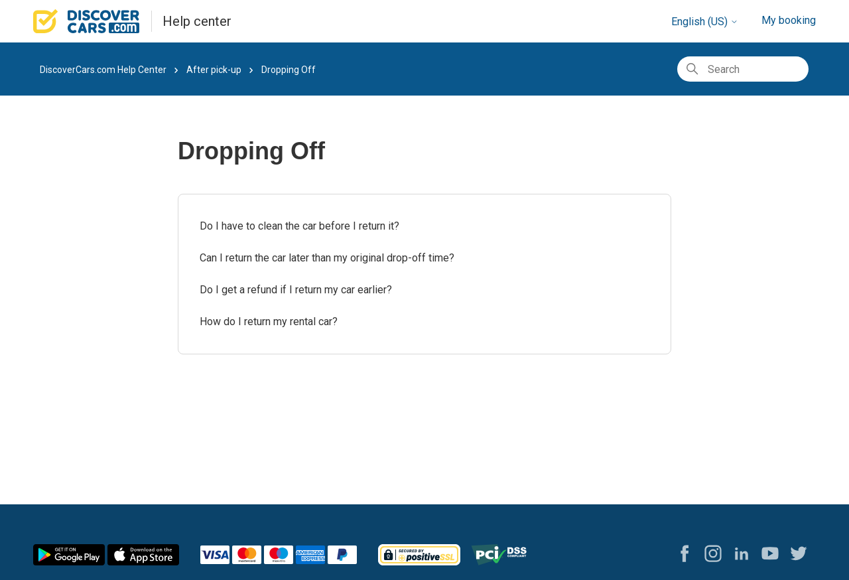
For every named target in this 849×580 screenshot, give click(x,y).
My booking (788, 20)
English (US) (704, 21)
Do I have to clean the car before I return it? (299, 226)
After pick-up (213, 69)
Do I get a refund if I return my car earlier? (296, 289)
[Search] (743, 69)
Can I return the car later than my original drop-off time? (327, 258)
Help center (197, 21)
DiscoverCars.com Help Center (103, 69)
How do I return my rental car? (269, 321)
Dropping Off (288, 69)
